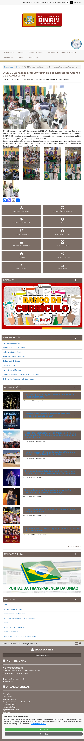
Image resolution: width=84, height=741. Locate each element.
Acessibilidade (59, 2)
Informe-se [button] (9, 58)
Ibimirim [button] (21, 52)
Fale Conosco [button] (34, 58)
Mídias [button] (21, 58)
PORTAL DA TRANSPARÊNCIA (21, 211)
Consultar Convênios (11, 632)
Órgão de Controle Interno (11, 710)
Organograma (7, 712)
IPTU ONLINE (21, 257)
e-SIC (62, 222)
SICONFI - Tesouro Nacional (14, 627)
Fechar (44, 734)
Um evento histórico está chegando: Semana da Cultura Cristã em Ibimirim (52, 529)
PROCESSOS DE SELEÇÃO (62, 257)
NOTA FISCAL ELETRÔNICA (21, 245)
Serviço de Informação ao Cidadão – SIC (16, 702)
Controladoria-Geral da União (14, 614)
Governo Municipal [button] (36, 52)
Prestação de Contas (11, 361)
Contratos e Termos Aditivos (14, 347)
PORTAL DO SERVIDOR (62, 245)
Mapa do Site (45, 2)
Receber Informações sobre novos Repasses (20, 636)
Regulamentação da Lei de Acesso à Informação (21, 374)
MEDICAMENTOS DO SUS (62, 234)
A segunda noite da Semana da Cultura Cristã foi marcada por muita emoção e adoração (48, 491)
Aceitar (43, 730)
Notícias (18, 67)
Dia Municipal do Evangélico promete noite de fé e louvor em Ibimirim (49, 395)
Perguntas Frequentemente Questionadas (19, 379)
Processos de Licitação (12, 343)
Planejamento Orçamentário (14, 356)
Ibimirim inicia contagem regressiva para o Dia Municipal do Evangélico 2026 (48, 414)
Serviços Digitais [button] (68, 52)
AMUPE (7, 605)
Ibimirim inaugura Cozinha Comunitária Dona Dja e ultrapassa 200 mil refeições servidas (50, 453)
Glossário (27, 2)
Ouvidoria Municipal (9, 699)
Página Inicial (9, 52)
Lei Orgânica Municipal (12, 370)
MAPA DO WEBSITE (21, 269)
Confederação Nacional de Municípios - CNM (20, 618)
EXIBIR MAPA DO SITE (42, 655)
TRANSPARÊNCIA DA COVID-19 (62, 211)
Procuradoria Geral (9, 707)
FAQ (36, 2)
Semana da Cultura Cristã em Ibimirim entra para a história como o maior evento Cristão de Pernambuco (51, 472)
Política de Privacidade (38, 724)
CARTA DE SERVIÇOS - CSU (21, 222)
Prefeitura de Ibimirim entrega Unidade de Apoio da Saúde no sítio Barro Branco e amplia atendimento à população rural (50, 435)
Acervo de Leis (9, 365)
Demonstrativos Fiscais (12, 352)
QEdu (6, 623)
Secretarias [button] (53, 52)
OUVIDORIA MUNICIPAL (22, 234)
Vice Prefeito (7, 696)
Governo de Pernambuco (13, 609)
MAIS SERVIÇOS (62, 269)
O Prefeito (6, 694)
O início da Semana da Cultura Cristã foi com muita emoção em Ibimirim (50, 510)
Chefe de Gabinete (9, 704)
